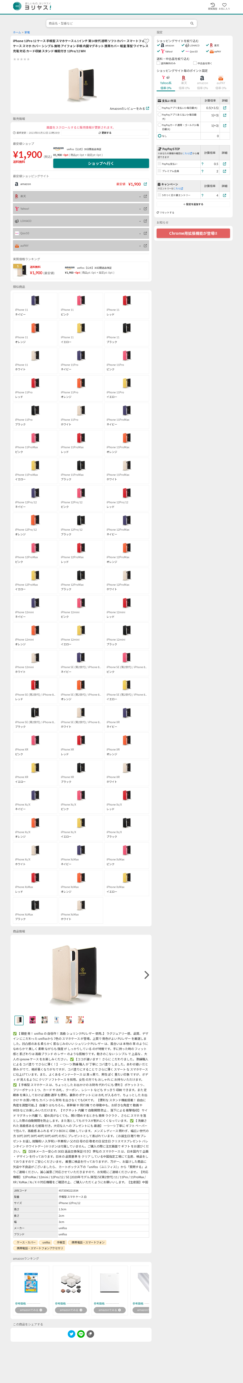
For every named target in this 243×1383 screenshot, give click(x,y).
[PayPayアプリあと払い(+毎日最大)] (225, 115)
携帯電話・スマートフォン (88, 1242)
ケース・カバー (26, 1242)
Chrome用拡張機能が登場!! (193, 233)
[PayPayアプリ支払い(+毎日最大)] (225, 107)
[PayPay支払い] (224, 163)
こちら (187, 153)
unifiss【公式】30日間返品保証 (84, 149)
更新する (105, 132)
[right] (146, 975)
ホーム (17, 32)
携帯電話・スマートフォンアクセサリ (40, 1248)
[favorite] (146, 41)
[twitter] (71, 1335)
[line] (81, 1335)
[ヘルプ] (202, 163)
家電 (27, 32)
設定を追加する (193, 204)
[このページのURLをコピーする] (90, 1334)
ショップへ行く (101, 163)
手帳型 (61, 1242)
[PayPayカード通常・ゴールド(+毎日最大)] (225, 125)
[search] (192, 23)
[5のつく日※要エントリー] (224, 195)
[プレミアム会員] (224, 171)
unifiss (46, 1242)
